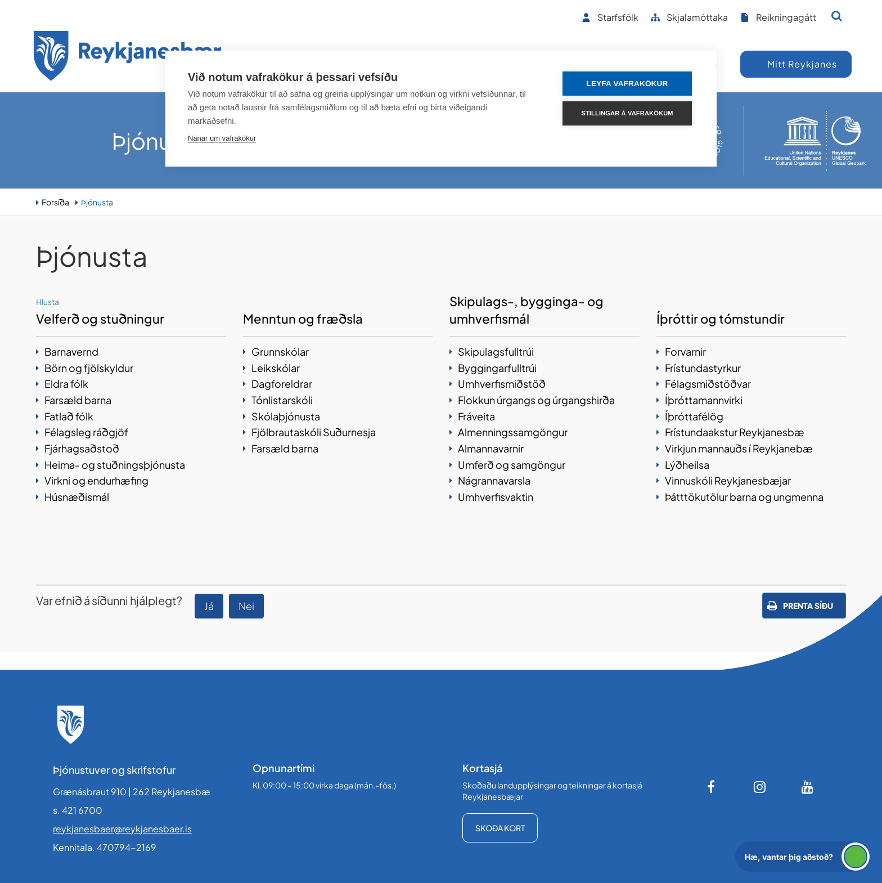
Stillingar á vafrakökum (627, 113)
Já (209, 605)
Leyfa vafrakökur (627, 83)
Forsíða (55, 202)
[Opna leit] (836, 15)
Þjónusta (97, 202)
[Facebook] (712, 787)
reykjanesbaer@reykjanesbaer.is (122, 829)
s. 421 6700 (77, 810)
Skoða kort (500, 828)
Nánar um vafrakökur (222, 138)
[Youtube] (808, 787)
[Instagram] (760, 787)
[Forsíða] (128, 58)
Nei (246, 605)
